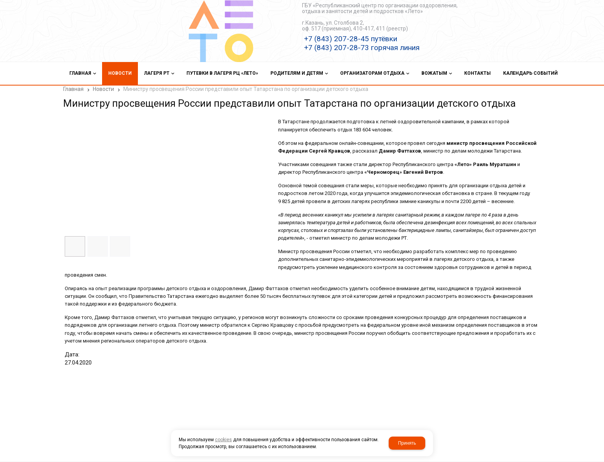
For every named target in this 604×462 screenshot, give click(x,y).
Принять (407, 443)
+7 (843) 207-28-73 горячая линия (361, 47)
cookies (223, 439)
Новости (103, 89)
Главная (73, 89)
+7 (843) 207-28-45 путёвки (350, 38)
